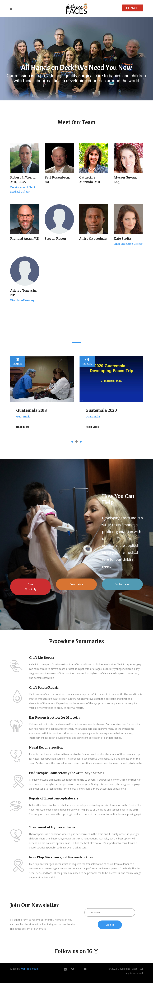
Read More (23, 426)
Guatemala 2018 (31, 410)
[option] (42, 395)
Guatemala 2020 (101, 410)
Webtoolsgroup (29, 968)
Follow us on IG (74, 951)
